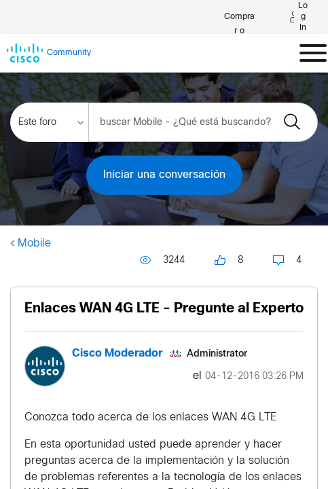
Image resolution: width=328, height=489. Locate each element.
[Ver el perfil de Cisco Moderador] (117, 353)
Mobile (34, 243)
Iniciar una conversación (164, 175)
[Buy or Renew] (49, 13)
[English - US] (279, 17)
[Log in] (151, 17)
